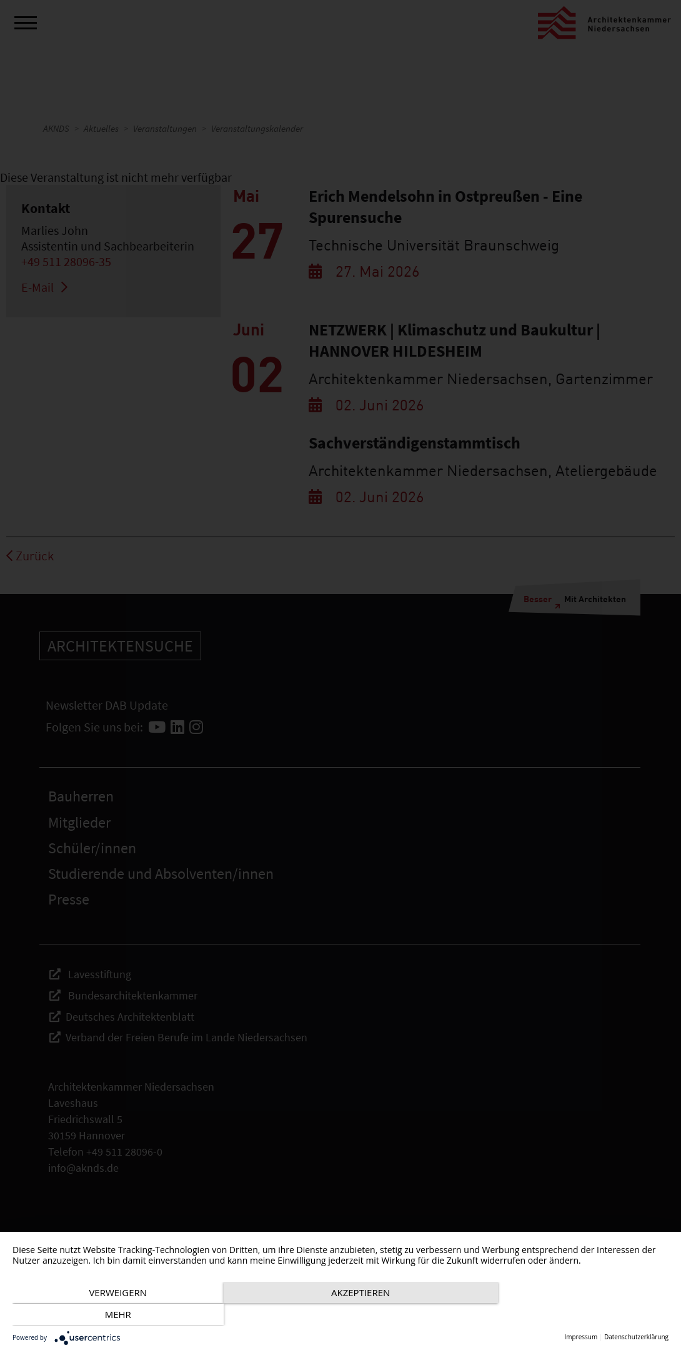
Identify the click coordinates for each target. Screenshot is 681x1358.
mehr (570, 1315)
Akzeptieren (340, 1315)
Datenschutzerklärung (636, 1337)
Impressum (580, 1337)
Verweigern (111, 1315)
